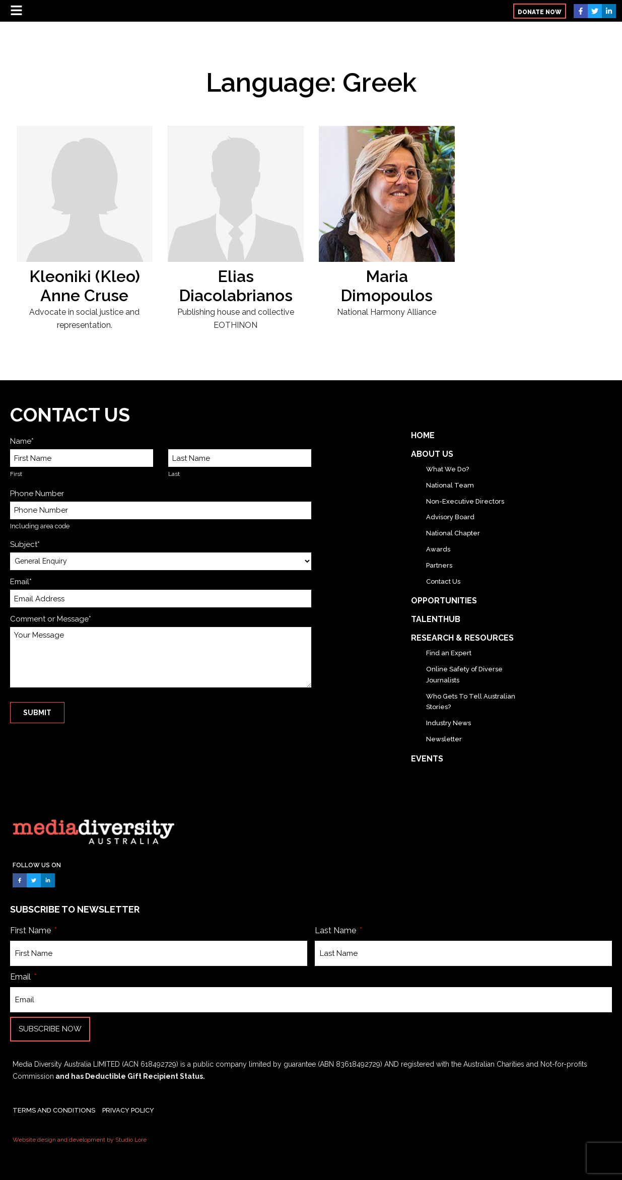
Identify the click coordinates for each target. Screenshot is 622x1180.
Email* (21, 581)
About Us (432, 454)
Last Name (336, 930)
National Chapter (453, 533)
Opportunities (444, 600)
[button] (539, 11)
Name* (22, 441)
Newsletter (444, 739)
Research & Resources (462, 638)
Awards (438, 549)
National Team (450, 485)
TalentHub (435, 619)
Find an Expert (448, 653)
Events (427, 758)
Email (21, 977)
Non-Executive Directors (465, 501)
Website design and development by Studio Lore (80, 1139)
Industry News (448, 723)
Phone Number (37, 493)
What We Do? (447, 469)
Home (423, 435)
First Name (31, 930)
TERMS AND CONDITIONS (54, 1110)
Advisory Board (450, 517)
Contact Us (443, 581)
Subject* (25, 544)
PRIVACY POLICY (128, 1110)
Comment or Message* (50, 618)
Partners (439, 565)
